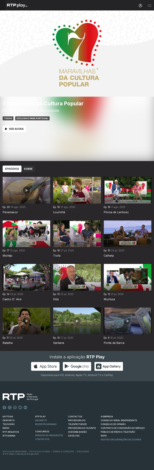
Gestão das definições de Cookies (121, 439)
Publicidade (83, 451)
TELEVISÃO (9, 424)
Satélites (74, 435)
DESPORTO (9, 420)
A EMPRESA (107, 416)
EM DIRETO (41, 420)
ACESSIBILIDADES (77, 432)
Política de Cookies (39, 451)
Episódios (12, 168)
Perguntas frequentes (49, 435)
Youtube (20, 407)
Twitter (10, 407)
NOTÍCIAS (8, 416)
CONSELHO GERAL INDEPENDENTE (119, 420)
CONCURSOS (42, 431)
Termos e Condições (63, 451)
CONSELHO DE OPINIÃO (113, 424)
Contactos (42, 439)
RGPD (104, 435)
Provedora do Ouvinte (82, 428)
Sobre (28, 168)
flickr (25, 407)
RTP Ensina (9, 435)
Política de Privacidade (15, 451)
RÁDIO (6, 428)
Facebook (4, 407)
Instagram (15, 407)
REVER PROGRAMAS (46, 424)
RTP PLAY (40, 416)
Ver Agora (14, 128)
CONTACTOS (75, 416)
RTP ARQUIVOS (11, 432)
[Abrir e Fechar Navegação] (149, 5)
